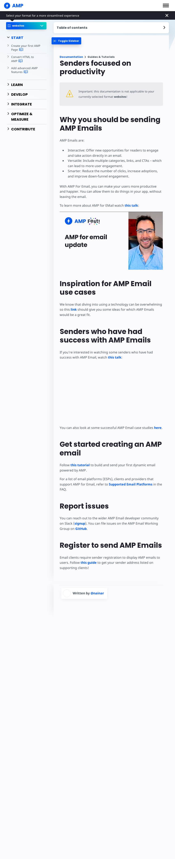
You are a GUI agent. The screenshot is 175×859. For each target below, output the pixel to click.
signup (74, 523)
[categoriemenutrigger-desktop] (66, 40)
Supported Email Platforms (130, 484)
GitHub (70, 528)
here (156, 427)
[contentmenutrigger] (111, 27)
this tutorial (80, 465)
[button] (166, 5)
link (73, 309)
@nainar (97, 593)
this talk (130, 205)
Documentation (71, 57)
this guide (88, 562)
